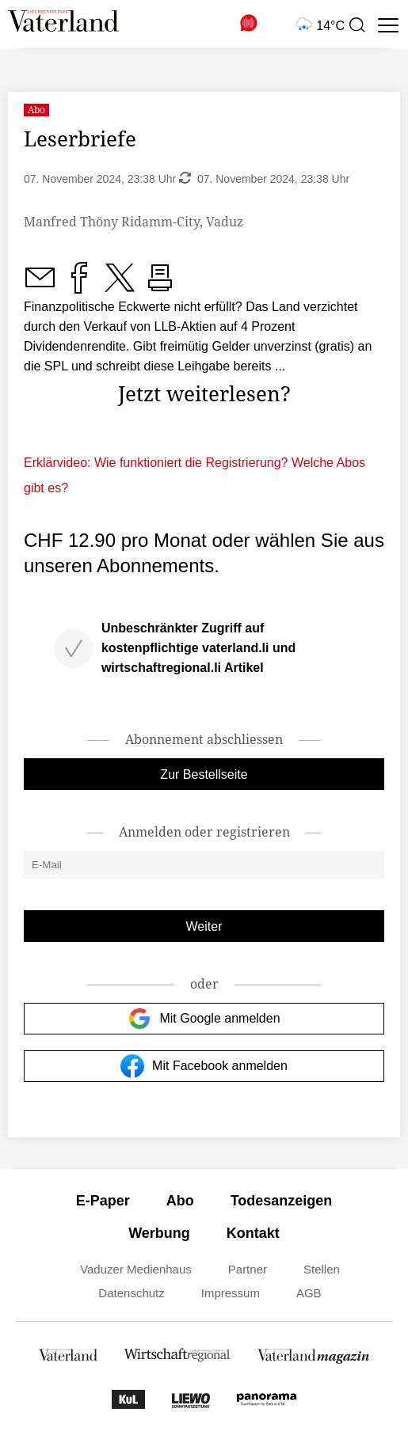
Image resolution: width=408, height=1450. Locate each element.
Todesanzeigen (282, 1201)
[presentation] (356, 25)
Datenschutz (131, 1293)
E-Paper (103, 1201)
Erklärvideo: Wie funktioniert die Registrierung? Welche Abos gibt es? (194, 475)
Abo (180, 1201)
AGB (309, 1293)
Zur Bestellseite (203, 774)
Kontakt (253, 1233)
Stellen (321, 1269)
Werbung (159, 1233)
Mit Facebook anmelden (204, 1066)
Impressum (230, 1293)
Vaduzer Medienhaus (136, 1269)
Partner (247, 1269)
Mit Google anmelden (204, 1019)
